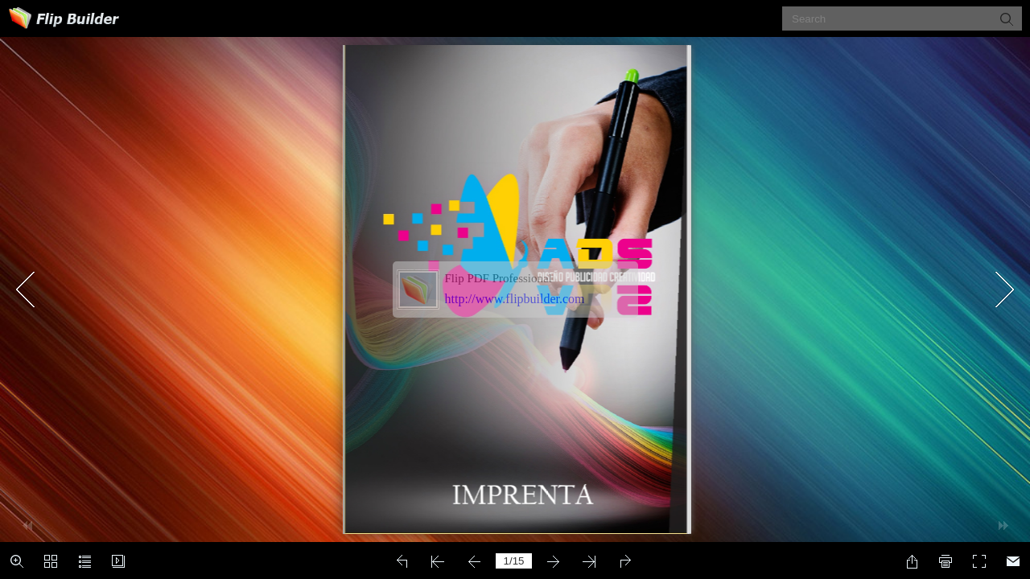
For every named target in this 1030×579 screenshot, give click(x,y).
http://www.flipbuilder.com (515, 299)
